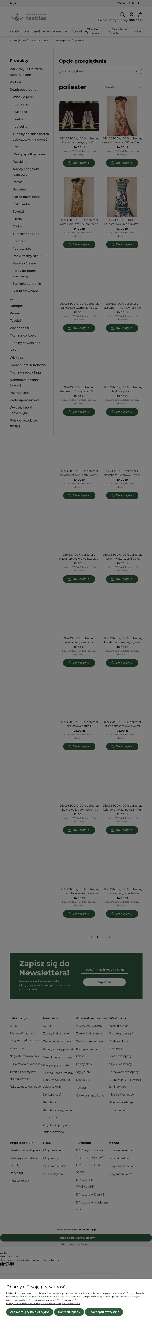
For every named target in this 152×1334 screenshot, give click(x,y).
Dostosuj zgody (69, 1312)
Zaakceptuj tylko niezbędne (30, 1312)
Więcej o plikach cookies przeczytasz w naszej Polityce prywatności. (43, 1303)
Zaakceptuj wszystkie (104, 1312)
